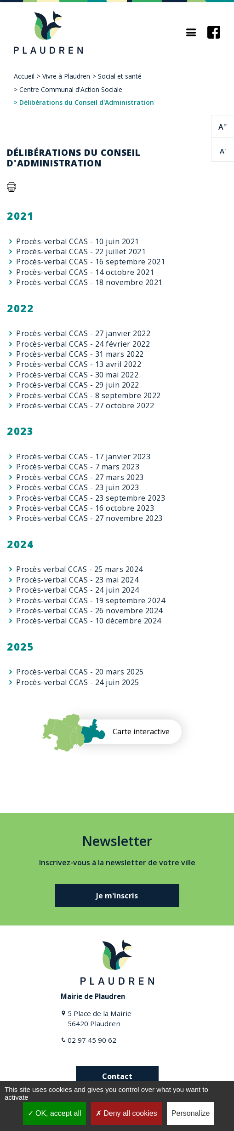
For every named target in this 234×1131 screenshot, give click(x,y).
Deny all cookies (126, 1113)
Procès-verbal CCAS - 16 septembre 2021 (90, 262)
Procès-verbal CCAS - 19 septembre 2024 (90, 600)
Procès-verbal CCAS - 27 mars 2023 (80, 477)
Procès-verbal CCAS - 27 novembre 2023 (89, 518)
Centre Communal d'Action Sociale (70, 89)
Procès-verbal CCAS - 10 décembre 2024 (88, 621)
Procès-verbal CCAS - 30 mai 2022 (77, 375)
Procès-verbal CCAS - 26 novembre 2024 (89, 610)
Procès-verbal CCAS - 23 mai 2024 (77, 580)
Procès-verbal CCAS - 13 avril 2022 (78, 364)
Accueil (24, 76)
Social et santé (120, 76)
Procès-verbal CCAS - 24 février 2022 (83, 344)
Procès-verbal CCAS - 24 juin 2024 (77, 590)
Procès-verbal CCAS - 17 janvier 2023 (83, 456)
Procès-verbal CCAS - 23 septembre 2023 (90, 498)
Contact (117, 1076)
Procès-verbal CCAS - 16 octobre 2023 (85, 508)
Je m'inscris (117, 896)
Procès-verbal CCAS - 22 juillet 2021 (81, 251)
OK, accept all (54, 1113)
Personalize (190, 1113)
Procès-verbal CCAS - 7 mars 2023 (77, 467)
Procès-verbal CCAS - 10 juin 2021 (77, 241)
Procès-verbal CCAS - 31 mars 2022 (80, 354)
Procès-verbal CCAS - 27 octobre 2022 (85, 405)
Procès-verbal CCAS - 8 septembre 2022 (88, 395)
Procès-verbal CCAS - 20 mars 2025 (80, 672)
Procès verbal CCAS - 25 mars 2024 (79, 569)
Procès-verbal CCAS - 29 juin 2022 (77, 385)
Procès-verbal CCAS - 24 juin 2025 (77, 682)
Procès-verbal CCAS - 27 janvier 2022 (83, 333)
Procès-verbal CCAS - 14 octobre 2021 (85, 272)
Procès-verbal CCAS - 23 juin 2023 (77, 487)
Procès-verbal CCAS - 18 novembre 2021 (89, 282)
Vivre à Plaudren (66, 76)
